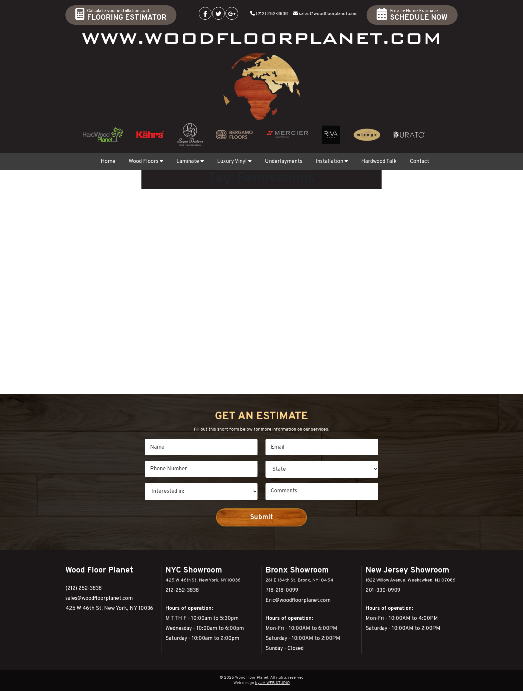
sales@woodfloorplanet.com (328, 14)
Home (108, 161)
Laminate (190, 161)
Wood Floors (146, 161)
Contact (419, 161)
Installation (332, 161)
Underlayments (283, 161)
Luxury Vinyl (234, 161)
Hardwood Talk (379, 161)
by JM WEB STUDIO (272, 683)
